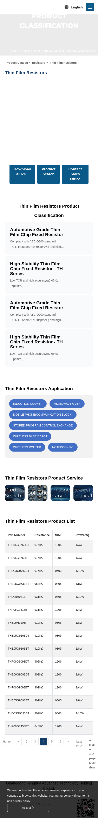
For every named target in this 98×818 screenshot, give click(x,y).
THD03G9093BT (18, 713)
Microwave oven (67, 403)
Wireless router (27, 447)
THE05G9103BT (18, 648)
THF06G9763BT (18, 558)
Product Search (48, 171)
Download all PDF (22, 171)
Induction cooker (28, 403)
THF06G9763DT (18, 545)
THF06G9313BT (18, 609)
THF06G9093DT (18, 661)
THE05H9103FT (18, 622)
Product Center (30, 50)
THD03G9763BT (18, 570)
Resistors (38, 62)
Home (13, 50)
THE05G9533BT (18, 583)
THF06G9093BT (18, 687)
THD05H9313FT (18, 596)
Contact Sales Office (75, 174)
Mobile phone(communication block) (43, 414)
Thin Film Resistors (63, 62)
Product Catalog (53, 50)
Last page (79, 743)
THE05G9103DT (18, 635)
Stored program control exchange (43, 425)
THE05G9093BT (18, 700)
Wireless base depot (30, 436)
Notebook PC (62, 447)
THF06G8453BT (18, 726)
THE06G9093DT (18, 674)
